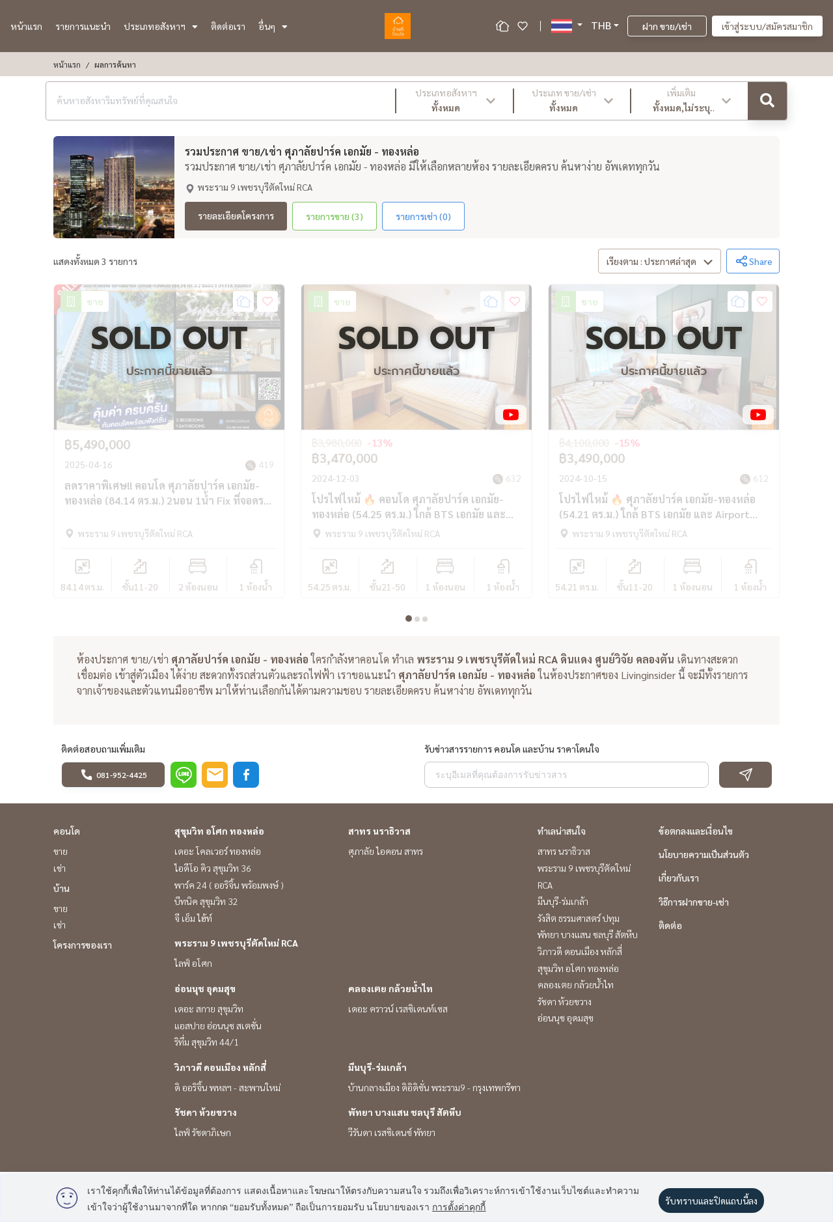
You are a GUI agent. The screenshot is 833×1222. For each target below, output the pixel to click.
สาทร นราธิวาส (379, 835)
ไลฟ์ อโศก (193, 967)
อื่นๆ (273, 26)
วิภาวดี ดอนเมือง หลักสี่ (220, 1071)
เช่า (59, 872)
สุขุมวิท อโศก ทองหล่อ (219, 835)
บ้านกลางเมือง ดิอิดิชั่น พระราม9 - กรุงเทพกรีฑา (434, 1092)
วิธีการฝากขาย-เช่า (694, 905)
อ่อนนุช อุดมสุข (205, 993)
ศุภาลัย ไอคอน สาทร (385, 855)
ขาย (60, 855)
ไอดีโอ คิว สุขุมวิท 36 (212, 872)
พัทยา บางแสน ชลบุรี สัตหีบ (404, 1116)
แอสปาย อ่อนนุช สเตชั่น (218, 1029)
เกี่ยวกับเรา (679, 882)
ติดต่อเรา (228, 26)
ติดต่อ (670, 929)
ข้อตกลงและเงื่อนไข (696, 835)
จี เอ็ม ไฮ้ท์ (193, 922)
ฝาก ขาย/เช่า (667, 26)
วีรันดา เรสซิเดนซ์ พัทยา (391, 1137)
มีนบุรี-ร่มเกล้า (377, 1071)
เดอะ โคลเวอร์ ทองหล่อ (217, 855)
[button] (454, 101)
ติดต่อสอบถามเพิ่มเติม (103, 753)
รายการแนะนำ (83, 26)
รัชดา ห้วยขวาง (205, 1116)
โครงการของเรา (82, 949)
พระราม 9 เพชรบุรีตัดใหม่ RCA (236, 947)
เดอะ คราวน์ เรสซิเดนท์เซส (398, 1013)
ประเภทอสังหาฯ (161, 26)
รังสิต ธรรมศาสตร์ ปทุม (579, 922)
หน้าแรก (26, 26)
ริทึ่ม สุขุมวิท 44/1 (206, 1046)
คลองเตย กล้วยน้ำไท (390, 993)
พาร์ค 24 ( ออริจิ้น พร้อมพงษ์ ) (229, 889)
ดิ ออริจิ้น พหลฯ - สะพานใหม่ (227, 1092)
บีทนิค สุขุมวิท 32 (206, 905)
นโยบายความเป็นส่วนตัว (704, 859)
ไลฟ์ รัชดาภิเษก (202, 1137)
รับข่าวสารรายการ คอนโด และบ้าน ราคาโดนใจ (511, 753)
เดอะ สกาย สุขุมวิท (208, 1013)
